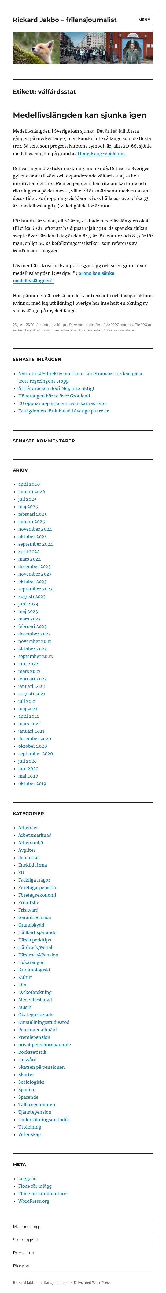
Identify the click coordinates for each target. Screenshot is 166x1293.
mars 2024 (29, 559)
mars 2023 (29, 619)
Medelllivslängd (53, 324)
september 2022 (35, 656)
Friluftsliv (28, 902)
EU (21, 872)
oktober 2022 (32, 648)
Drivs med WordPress (92, 1282)
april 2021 (28, 716)
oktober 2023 (32, 581)
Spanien (27, 1089)
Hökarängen (31, 962)
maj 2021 (27, 708)
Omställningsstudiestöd (43, 1022)
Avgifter (26, 850)
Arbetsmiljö (30, 842)
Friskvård (28, 910)
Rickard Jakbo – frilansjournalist (65, 20)
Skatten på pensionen (41, 1067)
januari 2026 (31, 491)
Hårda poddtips (34, 940)
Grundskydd (31, 925)
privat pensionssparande (44, 1044)
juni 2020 (28, 768)
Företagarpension (37, 887)
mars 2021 (29, 723)
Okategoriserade (35, 1014)
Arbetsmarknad (34, 835)
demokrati (29, 857)
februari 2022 (32, 678)
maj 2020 (28, 776)
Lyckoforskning (35, 992)
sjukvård (27, 1059)
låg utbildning (38, 330)
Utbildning (29, 1127)
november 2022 (35, 641)
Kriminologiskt (34, 969)
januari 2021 (31, 731)
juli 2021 (27, 701)
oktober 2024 (32, 536)
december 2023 (34, 566)
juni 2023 (28, 604)
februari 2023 (32, 626)
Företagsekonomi (37, 895)
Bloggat (21, 1265)
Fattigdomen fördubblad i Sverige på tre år (63, 411)
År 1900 (112, 324)
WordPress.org (33, 1201)
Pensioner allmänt (85, 324)
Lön (22, 984)
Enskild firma (32, 865)
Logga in (27, 1178)
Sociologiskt (31, 1082)
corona (127, 324)
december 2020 (34, 738)
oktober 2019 (32, 783)
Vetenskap (29, 1134)
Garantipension (34, 917)
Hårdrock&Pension (38, 955)
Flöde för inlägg (35, 1186)
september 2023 (35, 589)
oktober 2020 (32, 746)
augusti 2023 (32, 596)
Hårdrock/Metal (35, 947)
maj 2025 (28, 506)
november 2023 (34, 574)
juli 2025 (27, 499)
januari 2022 (31, 686)
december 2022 (34, 633)
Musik (24, 1007)
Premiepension (34, 1037)
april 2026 (29, 484)
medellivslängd (66, 330)
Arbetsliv (27, 827)
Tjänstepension (34, 1112)
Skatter (26, 1074)
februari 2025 (32, 514)
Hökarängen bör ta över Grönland (54, 396)
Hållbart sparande (37, 932)
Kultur (25, 977)
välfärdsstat (92, 330)
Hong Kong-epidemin (101, 153)
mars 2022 (29, 671)
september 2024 (35, 544)
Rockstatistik (32, 1052)
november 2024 (35, 529)
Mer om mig (26, 1226)
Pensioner (24, 1252)
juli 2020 (27, 761)
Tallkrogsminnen (36, 1104)
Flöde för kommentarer (43, 1193)
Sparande (28, 1097)
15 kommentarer (120, 330)
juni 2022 (28, 663)
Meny (144, 19)
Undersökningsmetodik (43, 1119)
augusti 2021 (31, 693)
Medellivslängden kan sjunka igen (79, 114)
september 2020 (35, 753)
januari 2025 (31, 521)
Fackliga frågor (34, 880)
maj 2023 (28, 611)
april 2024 (29, 551)
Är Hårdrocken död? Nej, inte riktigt (56, 388)
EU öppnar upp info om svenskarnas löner (62, 403)
